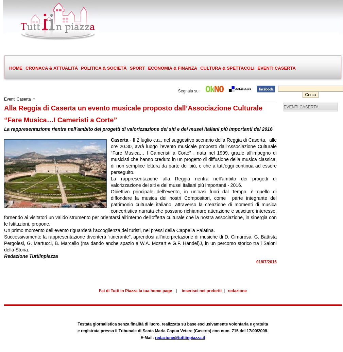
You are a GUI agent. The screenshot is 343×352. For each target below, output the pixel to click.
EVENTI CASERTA (276, 68)
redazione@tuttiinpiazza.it (180, 337)
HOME (15, 68)
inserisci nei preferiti (202, 290)
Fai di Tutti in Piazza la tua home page (135, 290)
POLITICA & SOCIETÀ (103, 68)
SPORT (137, 68)
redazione (237, 290)
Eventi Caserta (17, 99)
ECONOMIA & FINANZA (172, 68)
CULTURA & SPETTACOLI (227, 68)
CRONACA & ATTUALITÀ (51, 68)
